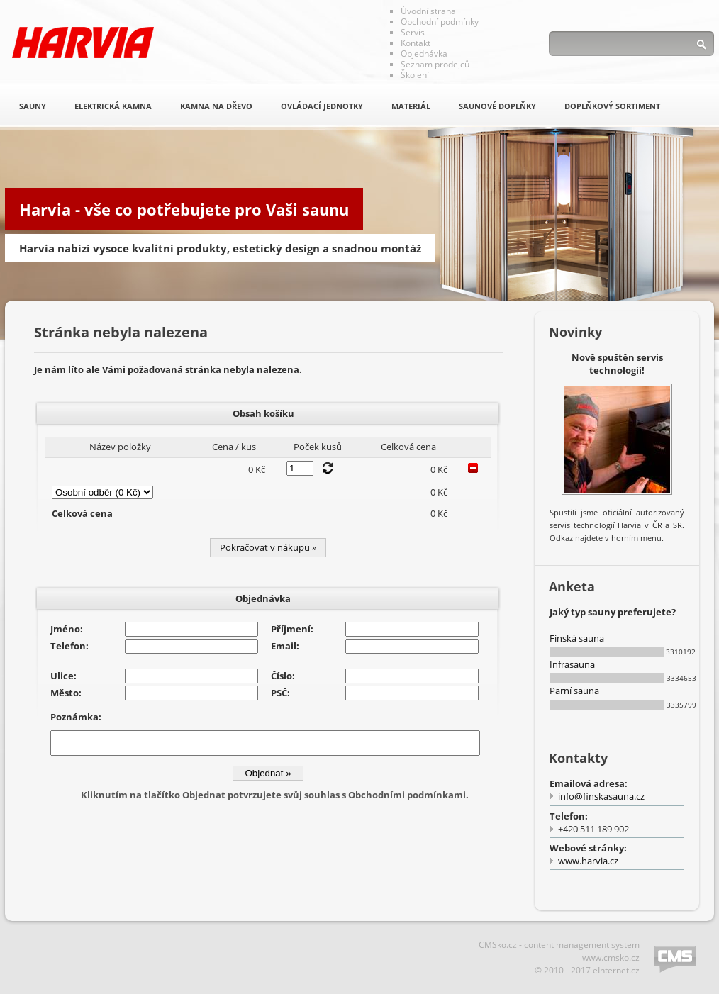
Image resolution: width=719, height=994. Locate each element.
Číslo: (283, 675)
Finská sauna (577, 638)
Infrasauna (572, 664)
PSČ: (280, 692)
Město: (66, 692)
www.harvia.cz (588, 860)
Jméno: (66, 628)
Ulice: (63, 675)
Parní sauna (574, 690)
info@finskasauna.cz (601, 796)
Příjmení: (292, 628)
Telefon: (69, 646)
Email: (285, 646)
